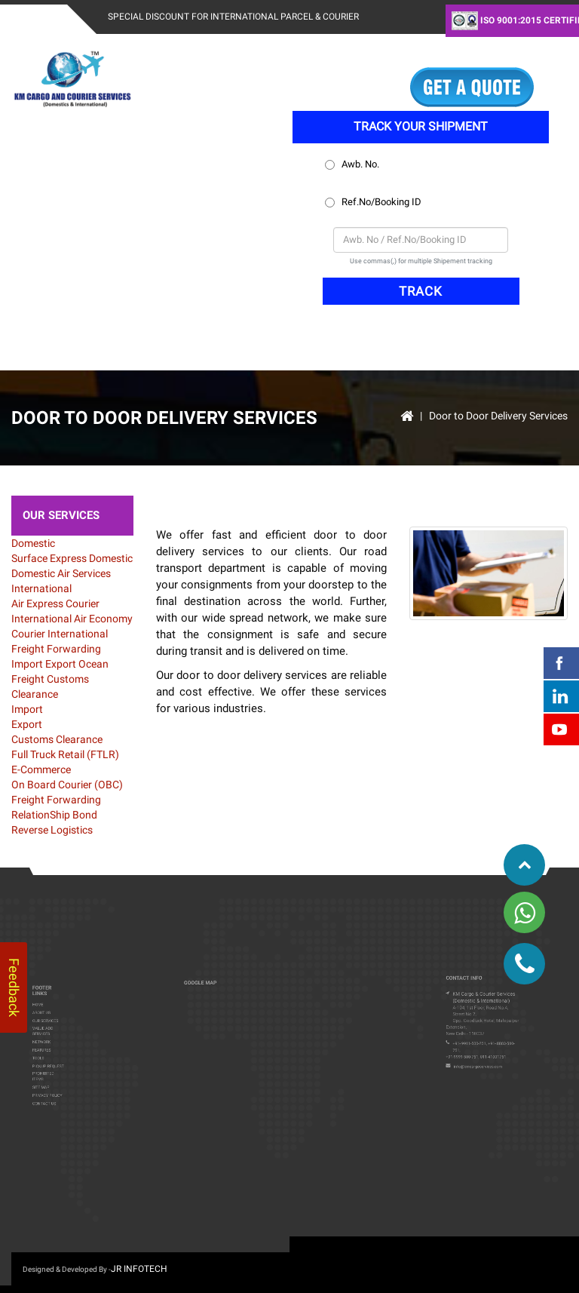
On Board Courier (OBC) (67, 785)
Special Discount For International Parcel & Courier (233, 16)
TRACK (421, 291)
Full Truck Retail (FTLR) (65, 754)
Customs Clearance (57, 739)
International (41, 588)
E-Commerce (41, 769)
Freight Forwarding (56, 649)
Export (61, 664)
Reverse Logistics (52, 830)
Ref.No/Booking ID (373, 201)
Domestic (33, 543)
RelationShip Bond (54, 815)
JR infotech (139, 1269)
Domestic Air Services (61, 573)
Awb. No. (352, 164)
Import (28, 664)
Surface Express (49, 558)
